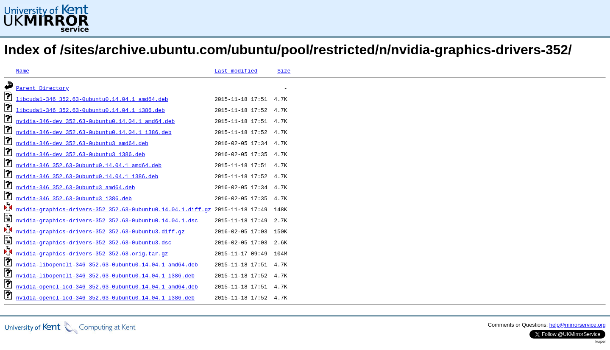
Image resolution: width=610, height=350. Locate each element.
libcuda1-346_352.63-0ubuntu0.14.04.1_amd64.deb (92, 99)
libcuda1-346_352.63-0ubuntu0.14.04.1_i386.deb (90, 110)
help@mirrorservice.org (577, 325)
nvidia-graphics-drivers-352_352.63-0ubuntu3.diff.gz (100, 231)
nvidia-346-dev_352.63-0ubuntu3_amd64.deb (82, 143)
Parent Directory (42, 88)
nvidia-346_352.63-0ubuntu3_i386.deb (74, 198)
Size (283, 70)
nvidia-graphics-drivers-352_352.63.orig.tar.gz (92, 253)
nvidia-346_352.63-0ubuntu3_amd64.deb (75, 187)
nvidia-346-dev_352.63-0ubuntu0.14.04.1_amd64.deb (95, 121)
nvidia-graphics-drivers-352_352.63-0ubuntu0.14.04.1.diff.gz (113, 209)
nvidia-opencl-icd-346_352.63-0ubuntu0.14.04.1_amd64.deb (107, 286)
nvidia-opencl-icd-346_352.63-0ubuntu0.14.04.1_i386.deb (105, 297)
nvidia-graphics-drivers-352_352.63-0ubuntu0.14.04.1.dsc (107, 220)
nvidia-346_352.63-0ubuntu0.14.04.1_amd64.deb (89, 165)
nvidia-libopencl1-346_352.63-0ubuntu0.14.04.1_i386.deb (105, 275)
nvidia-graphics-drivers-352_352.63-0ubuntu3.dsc (94, 242)
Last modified (235, 70)
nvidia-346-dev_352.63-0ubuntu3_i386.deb (80, 154)
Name (22, 70)
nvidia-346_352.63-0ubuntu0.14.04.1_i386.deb (87, 176)
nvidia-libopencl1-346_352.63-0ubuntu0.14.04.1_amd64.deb (107, 264)
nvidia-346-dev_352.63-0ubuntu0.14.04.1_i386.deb (94, 132)
